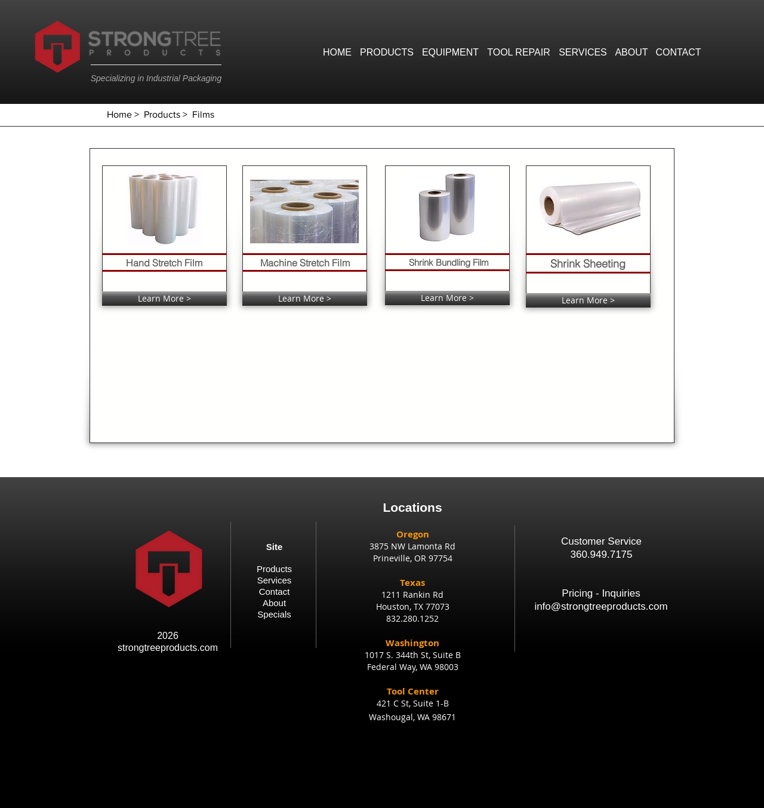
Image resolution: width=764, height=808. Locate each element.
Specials (274, 614)
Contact (274, 591)
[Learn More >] (164, 298)
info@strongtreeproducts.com (600, 606)
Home (119, 114)
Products (162, 114)
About (274, 603)
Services (274, 580)
